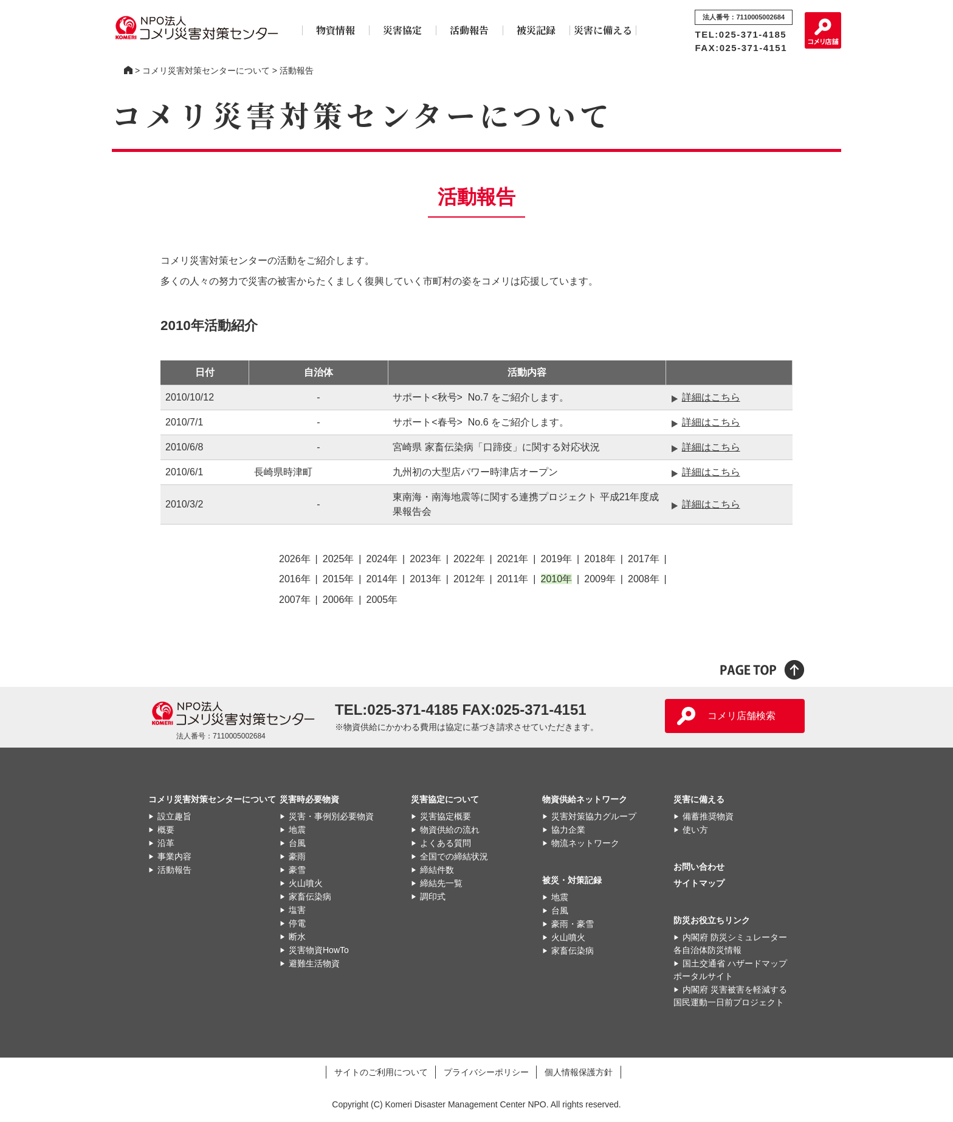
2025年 (338, 559)
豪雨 (297, 856)
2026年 (295, 559)
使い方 (695, 830)
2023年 (425, 559)
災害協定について (445, 799)
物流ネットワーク (585, 843)
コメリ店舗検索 (741, 716)
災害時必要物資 (309, 799)
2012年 (469, 579)
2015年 (338, 579)
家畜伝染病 (310, 896)
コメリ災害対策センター (128, 70)
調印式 (433, 896)
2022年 (469, 559)
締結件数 (437, 870)
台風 (297, 843)
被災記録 (536, 30)
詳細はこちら (711, 397)
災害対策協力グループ (593, 816)
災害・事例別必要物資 (331, 816)
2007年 (295, 599)
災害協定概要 (445, 816)
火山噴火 (306, 883)
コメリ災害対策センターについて (206, 70)
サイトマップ (698, 883)
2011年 (513, 579)
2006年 (338, 599)
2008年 (643, 579)
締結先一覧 (441, 883)
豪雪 (297, 870)
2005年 (382, 599)
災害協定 (402, 30)
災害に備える (603, 30)
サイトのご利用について (381, 1071)
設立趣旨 (174, 816)
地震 (297, 830)
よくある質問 (445, 843)
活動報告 (469, 30)
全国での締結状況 (454, 856)
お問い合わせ (698, 867)
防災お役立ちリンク (711, 920)
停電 (297, 923)
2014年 (382, 579)
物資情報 (335, 30)
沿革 (165, 843)
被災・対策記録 (572, 880)
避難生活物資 (314, 963)
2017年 (643, 559)
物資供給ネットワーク (584, 799)
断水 (297, 936)
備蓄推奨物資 (708, 816)
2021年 (513, 559)
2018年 (600, 559)
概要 (165, 830)
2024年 (382, 559)
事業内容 (174, 856)
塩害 (297, 910)
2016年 (295, 579)
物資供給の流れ (450, 830)
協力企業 (568, 830)
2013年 (425, 579)
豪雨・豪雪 (572, 924)
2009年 (600, 579)
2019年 (557, 559)
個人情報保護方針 (579, 1071)
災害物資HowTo (319, 950)
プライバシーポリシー (486, 1071)
